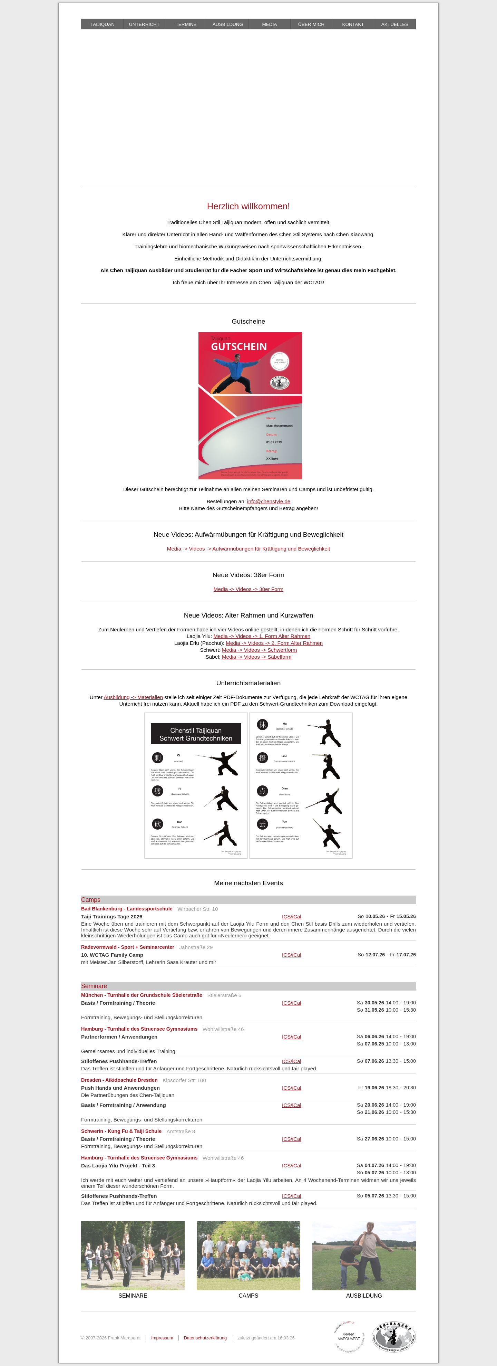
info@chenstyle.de (268, 501)
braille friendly (112, 14)
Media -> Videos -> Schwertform (259, 650)
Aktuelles (395, 24)
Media (269, 24)
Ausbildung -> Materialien (133, 697)
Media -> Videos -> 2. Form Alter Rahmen (274, 643)
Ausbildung (228, 24)
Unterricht (144, 24)
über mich (311, 24)
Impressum (162, 1337)
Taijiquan (102, 24)
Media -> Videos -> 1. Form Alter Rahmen (261, 636)
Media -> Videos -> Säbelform (256, 657)
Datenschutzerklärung (205, 1337)
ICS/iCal (291, 916)
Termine (185, 24)
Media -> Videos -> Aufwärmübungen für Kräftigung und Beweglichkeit (248, 549)
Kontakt (353, 24)
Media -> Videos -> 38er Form (248, 589)
